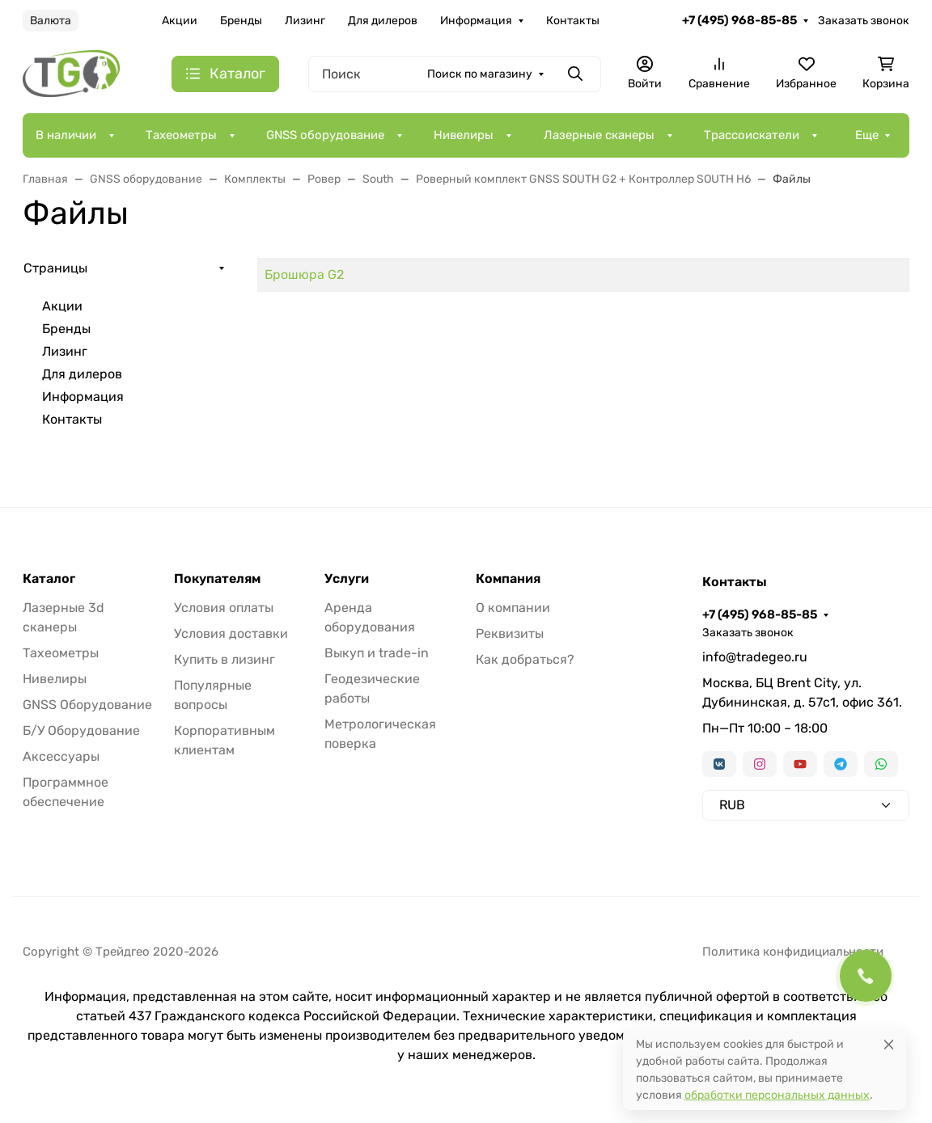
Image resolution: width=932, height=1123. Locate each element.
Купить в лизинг (224, 659)
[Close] (888, 1044)
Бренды (241, 20)
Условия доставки (231, 633)
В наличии (66, 135)
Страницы (55, 268)
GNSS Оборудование (87, 704)
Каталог (49, 578)
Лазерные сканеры (599, 135)
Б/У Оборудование (81, 730)
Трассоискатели (751, 135)
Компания (508, 578)
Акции (179, 20)
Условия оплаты (223, 607)
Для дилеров (382, 20)
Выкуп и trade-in (376, 653)
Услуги (346, 578)
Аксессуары (61, 756)
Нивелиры (464, 135)
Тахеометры (181, 135)
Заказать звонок (863, 20)
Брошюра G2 (304, 274)
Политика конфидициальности (792, 951)
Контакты (572, 20)
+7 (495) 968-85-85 (739, 20)
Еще (867, 135)
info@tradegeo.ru (754, 657)
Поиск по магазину (479, 74)
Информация (476, 20)
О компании (513, 607)
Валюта (50, 20)
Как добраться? (525, 659)
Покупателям (217, 578)
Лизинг (305, 20)
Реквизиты (510, 633)
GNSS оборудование (325, 135)
